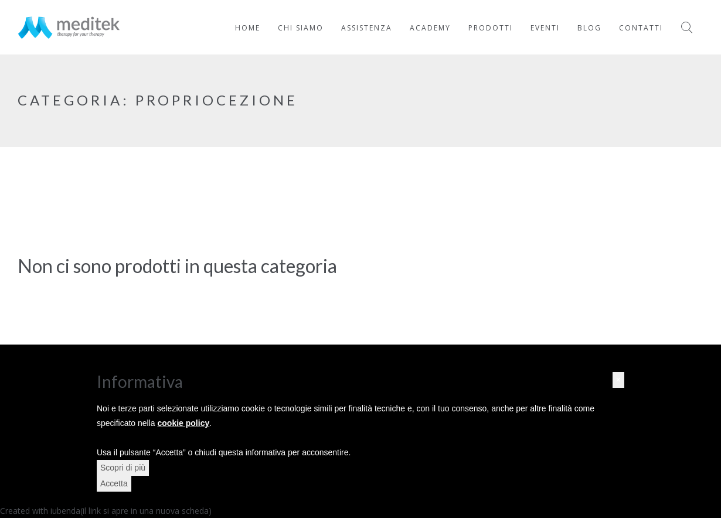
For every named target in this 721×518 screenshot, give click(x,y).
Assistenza (366, 28)
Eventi (545, 28)
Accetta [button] (114, 483)
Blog (589, 28)
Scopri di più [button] (122, 467)
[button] (618, 380)
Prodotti (490, 28)
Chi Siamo (301, 28)
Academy (430, 28)
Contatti (641, 28)
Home (247, 28)
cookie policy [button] (184, 423)
